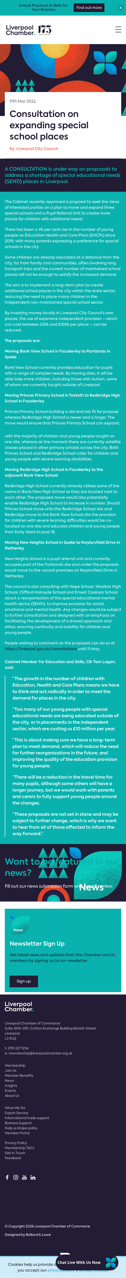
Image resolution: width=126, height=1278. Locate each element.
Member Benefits (19, 1075)
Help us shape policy (21, 1128)
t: (16, 1048)
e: (38, 1053)
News (9, 1080)
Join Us (10, 1070)
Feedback (13, 1158)
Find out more (89, 7)
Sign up (24, 981)
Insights (11, 1085)
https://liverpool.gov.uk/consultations (41, 648)
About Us (12, 1095)
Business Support (18, 1123)
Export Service (16, 1113)
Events (10, 1090)
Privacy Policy (16, 1143)
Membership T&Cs (19, 1148)
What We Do (15, 1108)
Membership (15, 1065)
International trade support (27, 1118)
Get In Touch (15, 1153)
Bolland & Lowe (38, 1234)
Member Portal (17, 1133)
